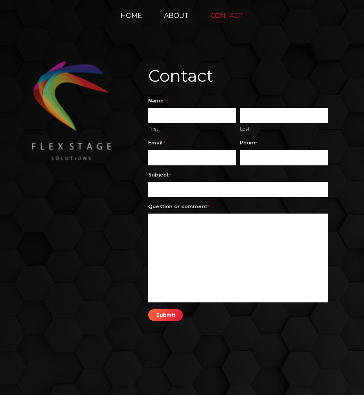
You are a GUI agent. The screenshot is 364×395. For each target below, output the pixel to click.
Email (156, 143)
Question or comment (179, 206)
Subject (159, 175)
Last (244, 129)
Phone (248, 143)
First (153, 129)
